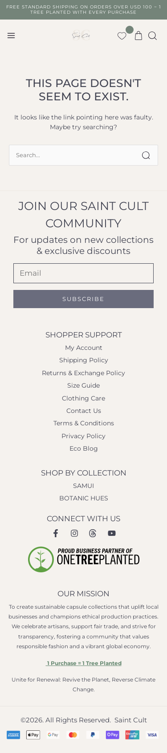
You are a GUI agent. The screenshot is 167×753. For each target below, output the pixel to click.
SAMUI (83, 486)
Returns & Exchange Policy (83, 373)
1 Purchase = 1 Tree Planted (84, 663)
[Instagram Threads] (93, 533)
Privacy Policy (83, 436)
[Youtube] (112, 533)
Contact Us (83, 411)
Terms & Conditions (83, 423)
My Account (83, 348)
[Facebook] (56, 533)
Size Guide (83, 385)
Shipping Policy (83, 360)
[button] (153, 36)
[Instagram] (74, 533)
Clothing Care (83, 398)
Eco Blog (83, 448)
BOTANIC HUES (83, 498)
